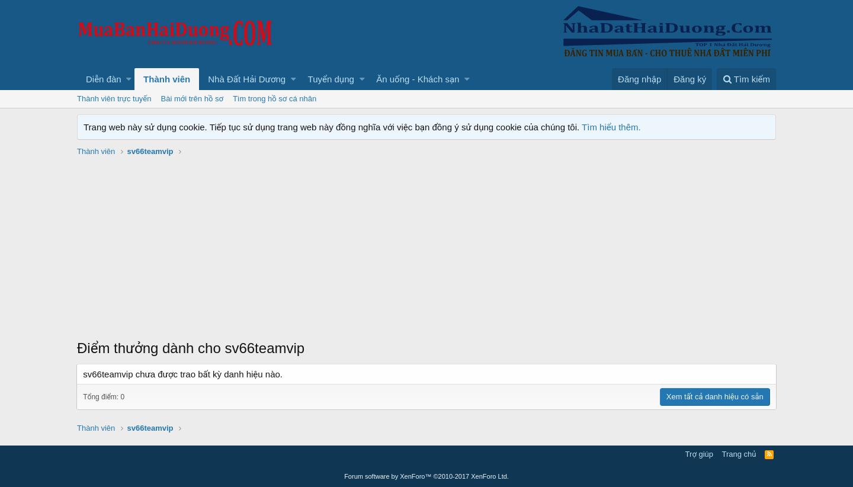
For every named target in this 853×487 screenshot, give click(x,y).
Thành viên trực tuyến (114, 98)
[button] (128, 79)
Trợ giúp (699, 454)
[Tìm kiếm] (746, 79)
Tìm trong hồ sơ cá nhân (274, 98)
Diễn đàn (103, 79)
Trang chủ (739, 454)
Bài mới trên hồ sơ (192, 98)
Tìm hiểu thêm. (611, 127)
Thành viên (166, 79)
